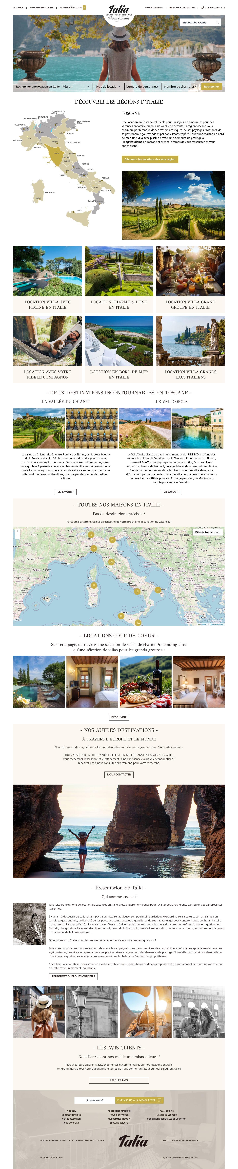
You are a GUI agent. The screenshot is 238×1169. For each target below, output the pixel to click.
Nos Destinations (41, 7)
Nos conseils (154, 7)
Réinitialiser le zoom (207, 532)
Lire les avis (119, 1080)
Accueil (18, 7)
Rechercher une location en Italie (38, 86)
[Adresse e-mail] (94, 1100)
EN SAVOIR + (66, 492)
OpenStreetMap (217, 624)
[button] (158, 590)
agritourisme (134, 142)
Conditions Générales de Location (166, 1118)
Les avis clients (119, 1122)
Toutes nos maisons (119, 1111)
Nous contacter (119, 774)
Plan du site (167, 1111)
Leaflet (202, 624)
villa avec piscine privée (153, 138)
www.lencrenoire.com (185, 1157)
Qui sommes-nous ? (119, 1118)
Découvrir (119, 717)
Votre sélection (73, 7)
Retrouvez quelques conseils (73, 976)
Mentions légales (167, 1115)
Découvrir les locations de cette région (150, 159)
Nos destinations (71, 1115)
